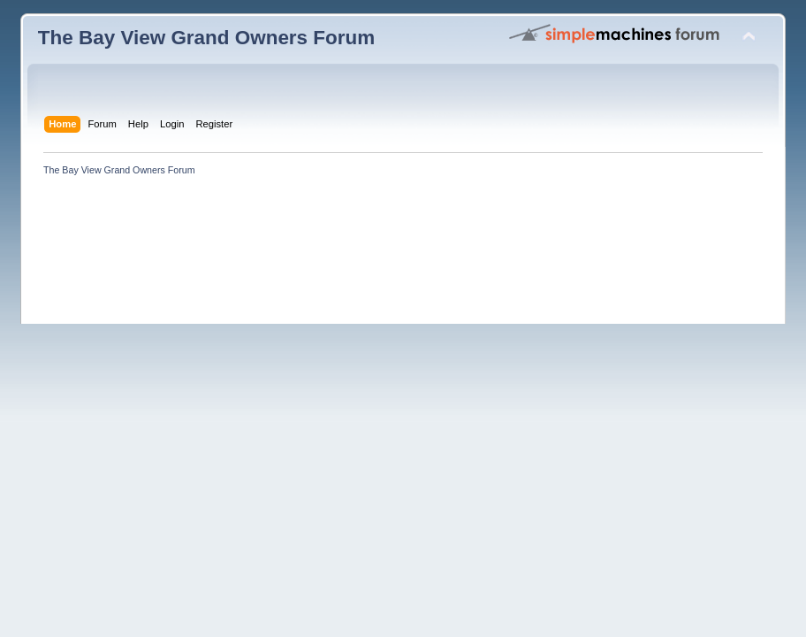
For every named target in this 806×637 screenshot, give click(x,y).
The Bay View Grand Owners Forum (206, 38)
